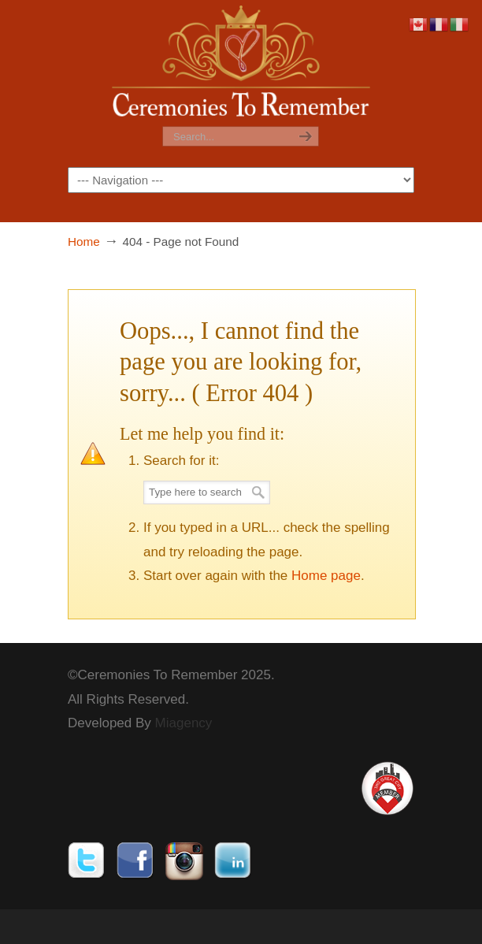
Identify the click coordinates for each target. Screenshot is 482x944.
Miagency (184, 722)
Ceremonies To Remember (241, 64)
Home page (326, 575)
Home (84, 241)
